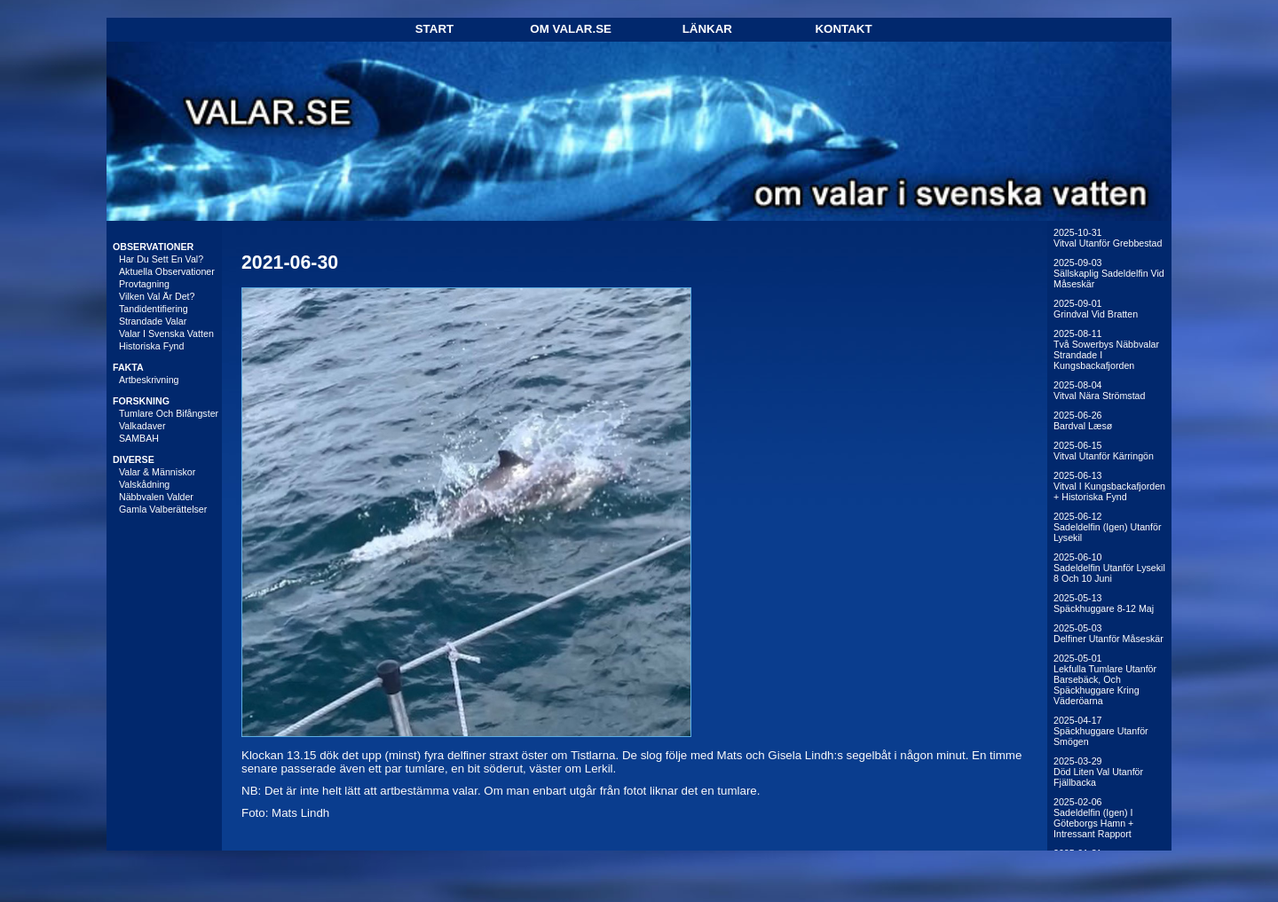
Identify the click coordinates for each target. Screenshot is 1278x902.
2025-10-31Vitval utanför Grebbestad (1107, 237)
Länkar (707, 28)
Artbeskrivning (149, 379)
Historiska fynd (151, 346)
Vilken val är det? (157, 296)
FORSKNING (141, 401)
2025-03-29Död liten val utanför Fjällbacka (1098, 772)
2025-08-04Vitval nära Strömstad (1099, 390)
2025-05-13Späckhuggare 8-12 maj (1103, 603)
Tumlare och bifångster (168, 413)
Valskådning (144, 484)
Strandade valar (152, 321)
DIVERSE (133, 459)
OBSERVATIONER (153, 246)
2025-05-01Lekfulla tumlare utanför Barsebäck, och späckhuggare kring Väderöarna (1104, 679)
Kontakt (843, 28)
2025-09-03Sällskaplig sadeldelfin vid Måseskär (1108, 273)
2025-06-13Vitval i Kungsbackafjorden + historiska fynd (1109, 486)
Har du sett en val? (161, 259)
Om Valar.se (570, 28)
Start (434, 28)
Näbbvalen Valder (156, 496)
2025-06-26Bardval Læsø (1082, 420)
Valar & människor (157, 472)
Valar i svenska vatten (166, 333)
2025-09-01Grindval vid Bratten (1095, 308)
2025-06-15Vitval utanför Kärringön (1103, 450)
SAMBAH (139, 438)
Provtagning (144, 283)
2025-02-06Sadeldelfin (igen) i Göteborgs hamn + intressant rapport (1093, 817)
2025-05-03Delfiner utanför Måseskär (1108, 633)
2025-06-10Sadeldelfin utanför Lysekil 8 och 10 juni (1109, 568)
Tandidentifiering (153, 308)
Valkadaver (142, 425)
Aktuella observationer (167, 271)
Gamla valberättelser (163, 509)
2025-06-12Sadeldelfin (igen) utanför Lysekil (1107, 527)
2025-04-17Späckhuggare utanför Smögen (1100, 731)
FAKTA (128, 367)
